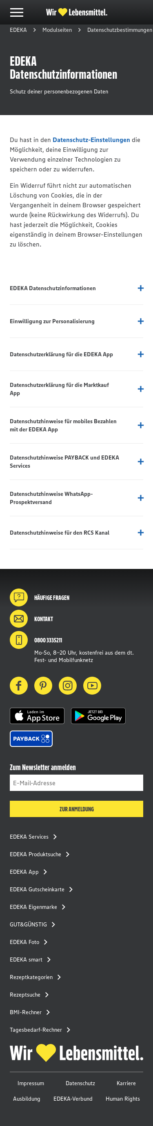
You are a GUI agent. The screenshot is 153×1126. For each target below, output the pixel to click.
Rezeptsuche (31, 994)
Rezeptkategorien (38, 977)
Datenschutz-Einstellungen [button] (91, 139)
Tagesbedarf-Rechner (42, 1029)
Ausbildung (26, 1098)
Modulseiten (57, 29)
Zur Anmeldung (77, 809)
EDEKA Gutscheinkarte (44, 889)
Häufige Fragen (39, 597)
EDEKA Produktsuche (42, 854)
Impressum (31, 1083)
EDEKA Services (36, 836)
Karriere (126, 1083)
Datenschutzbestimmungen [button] (119, 29)
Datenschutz (80, 1083)
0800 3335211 (36, 640)
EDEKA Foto (31, 941)
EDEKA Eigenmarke (40, 906)
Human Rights (123, 1098)
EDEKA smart (32, 959)
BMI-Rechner (32, 1012)
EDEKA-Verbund (73, 1098)
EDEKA (18, 29)
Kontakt (31, 619)
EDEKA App (31, 871)
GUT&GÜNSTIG (35, 924)
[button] (37, 716)
